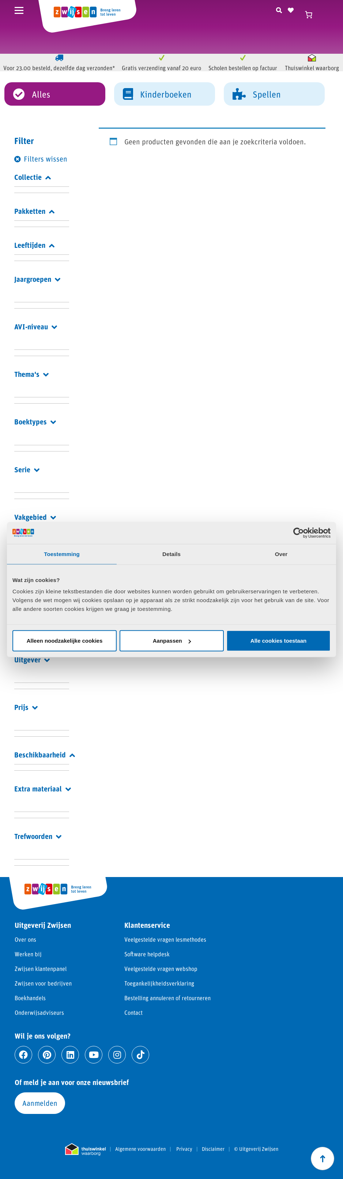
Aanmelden (39, 1103)
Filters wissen (45, 158)
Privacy (184, 1149)
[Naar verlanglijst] (291, 9)
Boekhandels (30, 998)
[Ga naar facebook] (23, 1054)
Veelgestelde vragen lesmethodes (165, 939)
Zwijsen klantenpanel (41, 968)
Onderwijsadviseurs (39, 1012)
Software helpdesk (147, 954)
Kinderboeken (157, 93)
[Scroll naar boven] (322, 1158)
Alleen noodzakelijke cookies (65, 641)
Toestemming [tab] (62, 554)
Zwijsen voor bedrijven (43, 983)
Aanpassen (172, 641)
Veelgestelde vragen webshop (160, 968)
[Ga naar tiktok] (140, 1054)
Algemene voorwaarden (140, 1149)
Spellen (257, 93)
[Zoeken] (279, 9)
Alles (31, 93)
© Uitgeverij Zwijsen (256, 1149)
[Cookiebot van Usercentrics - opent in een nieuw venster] (299, 532)
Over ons (25, 939)
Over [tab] (281, 554)
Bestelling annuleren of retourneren (167, 998)
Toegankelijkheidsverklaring (159, 983)
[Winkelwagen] (311, 15)
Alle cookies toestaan (278, 641)
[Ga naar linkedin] (70, 1054)
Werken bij (28, 954)
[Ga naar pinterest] (47, 1054)
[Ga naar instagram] (117, 1054)
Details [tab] (171, 554)
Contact (133, 1012)
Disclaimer (213, 1149)
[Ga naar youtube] (93, 1054)
